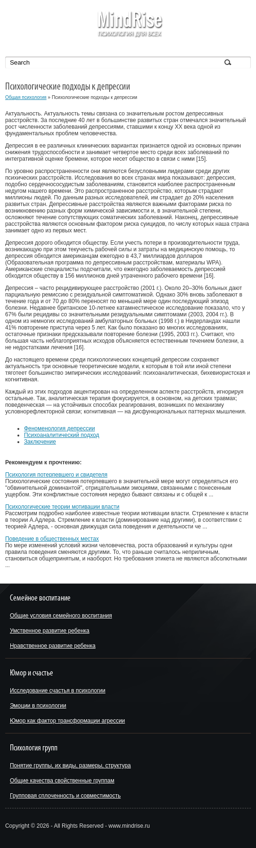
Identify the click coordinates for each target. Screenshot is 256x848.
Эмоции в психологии (38, 705)
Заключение (40, 441)
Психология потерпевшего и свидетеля (56, 474)
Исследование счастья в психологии (57, 690)
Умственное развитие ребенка (49, 630)
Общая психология (26, 97)
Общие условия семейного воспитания (61, 615)
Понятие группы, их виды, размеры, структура (70, 765)
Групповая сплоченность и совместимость (65, 795)
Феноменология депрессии (59, 428)
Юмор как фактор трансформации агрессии (67, 720)
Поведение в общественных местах (52, 538)
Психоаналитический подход (61, 435)
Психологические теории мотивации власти (62, 506)
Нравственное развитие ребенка (53, 645)
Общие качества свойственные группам (62, 780)
